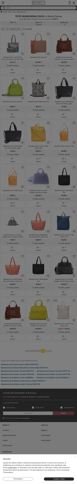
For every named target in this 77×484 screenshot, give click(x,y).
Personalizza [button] (18, 479)
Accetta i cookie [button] (59, 479)
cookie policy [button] (12, 467)
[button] (75, 456)
